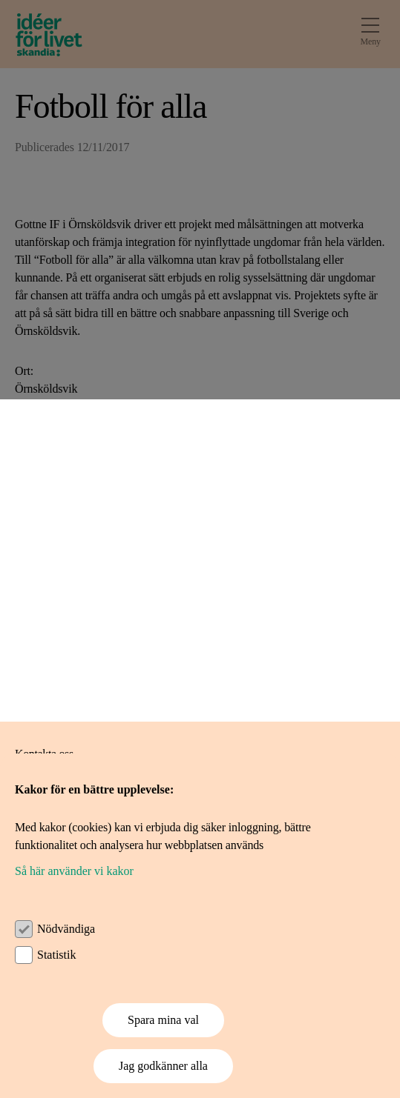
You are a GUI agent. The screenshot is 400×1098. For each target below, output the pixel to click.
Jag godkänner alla (163, 1065)
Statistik (56, 954)
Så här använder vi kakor (74, 871)
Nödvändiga (66, 928)
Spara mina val (163, 1020)
